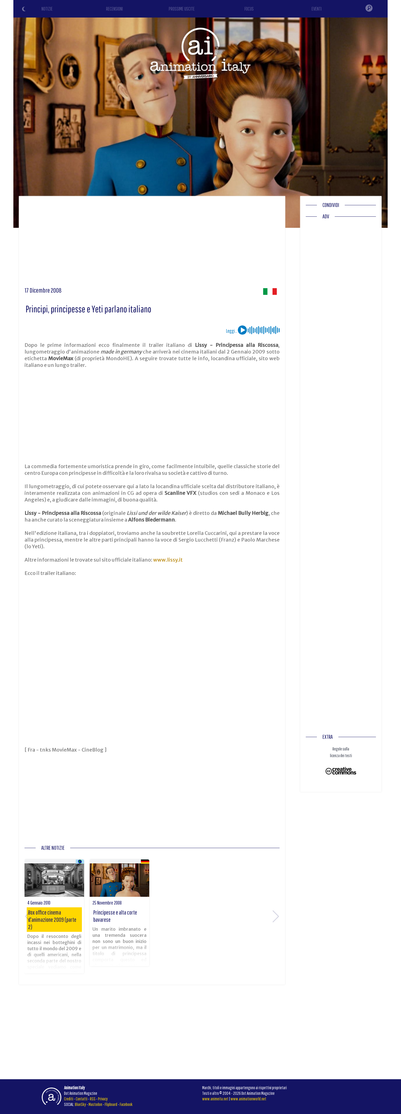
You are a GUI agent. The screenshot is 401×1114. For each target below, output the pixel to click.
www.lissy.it (168, 560)
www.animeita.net (215, 1098)
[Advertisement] (152, 243)
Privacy (103, 1098)
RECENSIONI (114, 9)
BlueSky (80, 1104)
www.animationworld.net (248, 1098)
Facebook (126, 1104)
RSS (93, 1098)
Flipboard (111, 1104)
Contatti (81, 1098)
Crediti (68, 1098)
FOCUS (249, 9)
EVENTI (317, 9)
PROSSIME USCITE (182, 9)
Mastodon (95, 1104)
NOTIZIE (47, 9)
